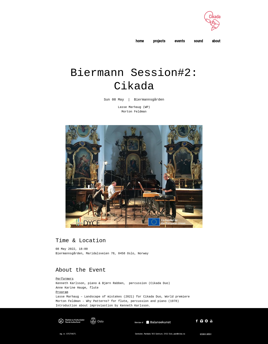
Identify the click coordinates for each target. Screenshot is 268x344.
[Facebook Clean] (196, 320)
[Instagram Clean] (201, 320)
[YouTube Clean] (211, 320)
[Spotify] (206, 320)
